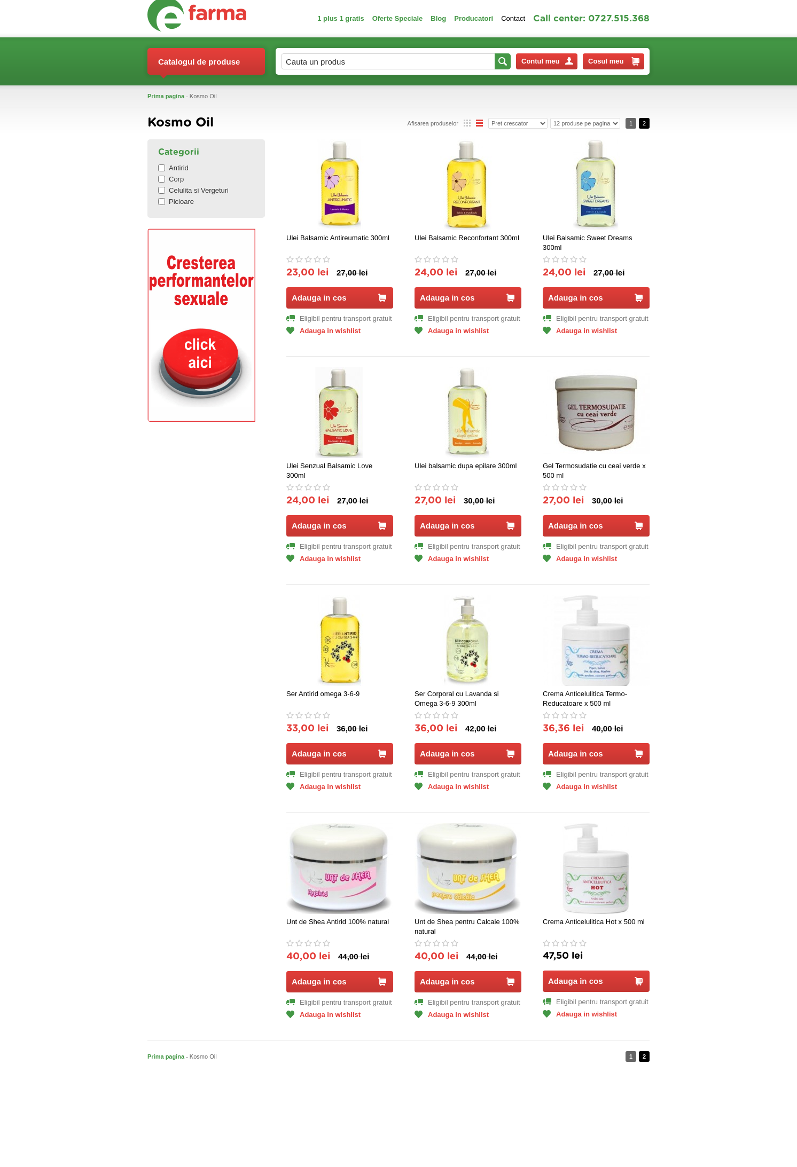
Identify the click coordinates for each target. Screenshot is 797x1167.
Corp (171, 179)
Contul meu (547, 61)
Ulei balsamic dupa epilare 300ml (466, 466)
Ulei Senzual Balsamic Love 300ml (329, 470)
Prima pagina (165, 96)
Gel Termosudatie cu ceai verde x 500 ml (594, 470)
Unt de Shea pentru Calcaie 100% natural (467, 926)
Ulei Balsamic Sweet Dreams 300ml (587, 242)
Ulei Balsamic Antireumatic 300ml (337, 238)
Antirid (173, 168)
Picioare (176, 202)
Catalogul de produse (199, 66)
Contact (513, 18)
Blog (438, 18)
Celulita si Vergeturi (193, 190)
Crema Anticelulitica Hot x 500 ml (594, 922)
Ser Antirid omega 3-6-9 (323, 694)
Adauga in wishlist (323, 331)
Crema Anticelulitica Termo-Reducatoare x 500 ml (585, 698)
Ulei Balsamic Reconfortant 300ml (467, 238)
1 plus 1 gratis (340, 18)
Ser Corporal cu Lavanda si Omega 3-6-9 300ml (457, 698)
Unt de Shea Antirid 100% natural (337, 922)
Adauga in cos (339, 297)
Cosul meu (613, 61)
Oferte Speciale (397, 18)
